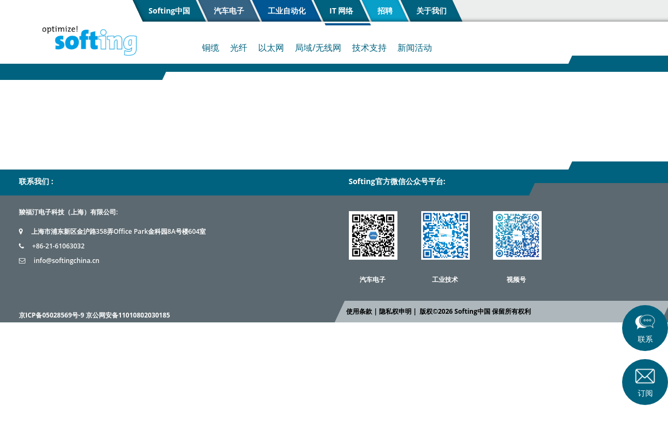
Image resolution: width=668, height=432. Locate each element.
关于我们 (431, 10)
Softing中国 (169, 10)
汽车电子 (229, 10)
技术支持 (369, 47)
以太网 (271, 47)
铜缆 (210, 47)
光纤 (238, 47)
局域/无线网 (318, 47)
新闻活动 (414, 47)
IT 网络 (341, 10)
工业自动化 (287, 10)
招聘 (384, 10)
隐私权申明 (395, 311)
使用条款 (359, 311)
